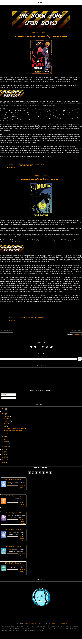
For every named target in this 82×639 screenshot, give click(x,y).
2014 (3, 449)
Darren (10, 482)
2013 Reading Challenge (13, 546)
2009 (3, 462)
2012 (3, 454)
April (5, 439)
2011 (3, 457)
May (5, 436)
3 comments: (39, 317)
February (6, 444)
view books (23, 489)
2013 (3, 452)
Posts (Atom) (78, 334)
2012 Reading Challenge (13, 563)
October (6, 418)
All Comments (6, 398)
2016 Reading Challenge (13, 496)
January (6, 446)
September (7, 421)
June (5, 434)
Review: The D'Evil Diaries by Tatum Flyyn (41, 36)
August (6, 423)
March (5, 441)
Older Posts (76, 330)
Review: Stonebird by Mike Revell (41, 179)
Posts (3, 394)
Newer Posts (6, 330)
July (5, 426)
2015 (3, 414)
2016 (3, 411)
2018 (3, 409)
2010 (3, 459)
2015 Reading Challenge (13, 513)
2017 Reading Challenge (13, 479)
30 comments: (40, 165)
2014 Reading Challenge (13, 529)
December (7, 416)
